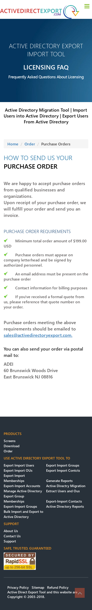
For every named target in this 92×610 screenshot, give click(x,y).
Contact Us (12, 536)
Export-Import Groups (20, 506)
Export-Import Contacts (64, 501)
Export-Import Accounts (22, 485)
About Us (11, 530)
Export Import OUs (18, 470)
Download (11, 446)
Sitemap (38, 587)
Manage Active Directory (23, 491)
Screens (9, 440)
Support (10, 541)
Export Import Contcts (63, 470)
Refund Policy (57, 587)
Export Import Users (19, 465)
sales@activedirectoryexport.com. (38, 335)
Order (30, 143)
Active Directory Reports (65, 506)
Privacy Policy (18, 587)
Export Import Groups (62, 465)
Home (12, 143)
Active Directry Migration (65, 485)
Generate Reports (59, 480)
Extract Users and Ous (63, 491)
